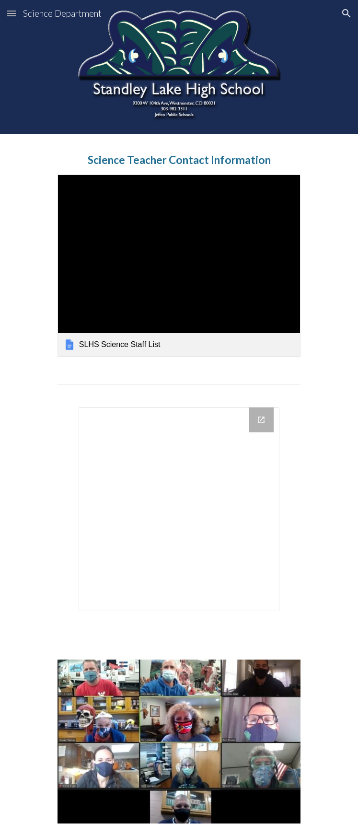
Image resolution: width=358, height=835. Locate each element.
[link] (179, 265)
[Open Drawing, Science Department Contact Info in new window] (261, 419)
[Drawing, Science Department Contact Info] (179, 509)
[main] (179, 160)
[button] (11, 13)
